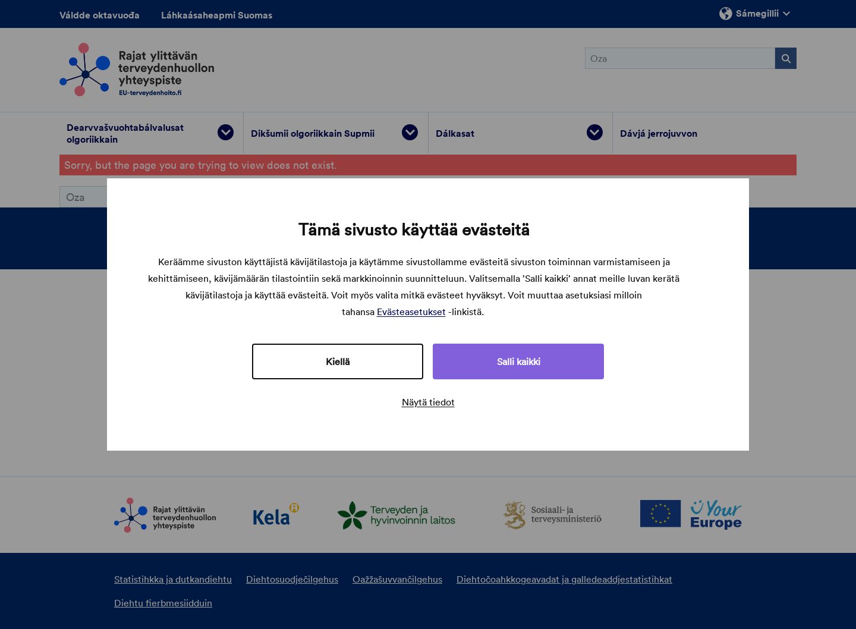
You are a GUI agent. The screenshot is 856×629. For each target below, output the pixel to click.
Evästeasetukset (411, 311)
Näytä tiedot (428, 402)
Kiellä (338, 361)
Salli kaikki (518, 361)
